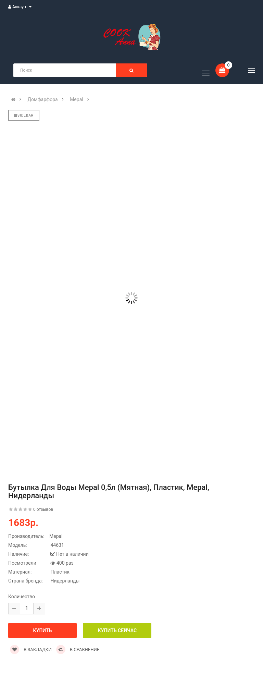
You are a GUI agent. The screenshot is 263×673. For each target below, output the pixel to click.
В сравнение (78, 649)
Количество (21, 596)
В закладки (30, 649)
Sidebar (24, 115)
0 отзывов (43, 509)
